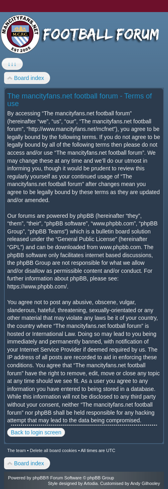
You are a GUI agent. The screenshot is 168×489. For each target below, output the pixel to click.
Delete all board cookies (53, 450)
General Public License (86, 239)
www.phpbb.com (120, 247)
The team (16, 450)
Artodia (91, 483)
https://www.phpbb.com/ (37, 286)
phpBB (39, 477)
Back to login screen (36, 432)
